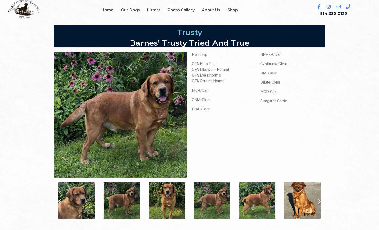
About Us (211, 10)
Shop (232, 10)
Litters (153, 10)
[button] (60, 201)
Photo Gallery (181, 10)
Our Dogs (130, 10)
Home (107, 10)
